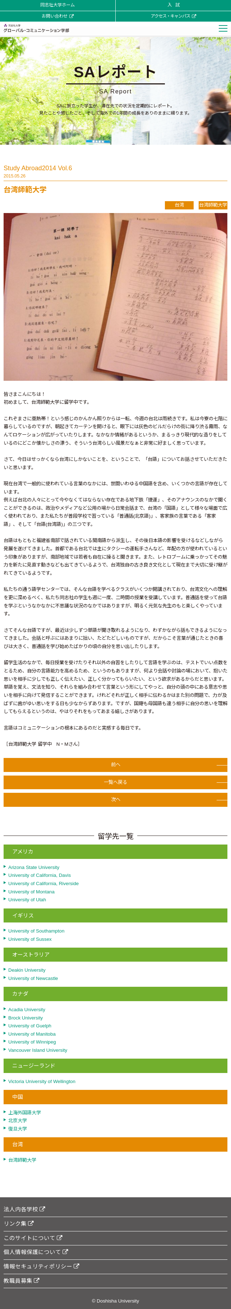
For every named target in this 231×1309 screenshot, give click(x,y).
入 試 (173, 5)
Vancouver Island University (37, 1050)
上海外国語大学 (24, 1112)
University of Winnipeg (32, 1042)
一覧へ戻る (115, 784)
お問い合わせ (58, 16)
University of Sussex (30, 939)
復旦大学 (17, 1129)
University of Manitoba (32, 1034)
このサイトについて (33, 1238)
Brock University (25, 1018)
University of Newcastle (33, 978)
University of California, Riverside (43, 883)
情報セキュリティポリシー (41, 1266)
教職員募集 (22, 1281)
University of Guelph (29, 1025)
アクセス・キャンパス (173, 16)
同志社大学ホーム (57, 5)
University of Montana (31, 891)
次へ (115, 802)
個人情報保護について (36, 1252)
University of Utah (27, 899)
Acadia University (26, 1009)
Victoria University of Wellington (41, 1081)
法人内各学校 (24, 1209)
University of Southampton (36, 931)
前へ (115, 767)
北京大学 (17, 1120)
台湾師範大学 (22, 1160)
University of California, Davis (39, 875)
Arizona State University (33, 867)
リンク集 (19, 1224)
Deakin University (27, 970)
